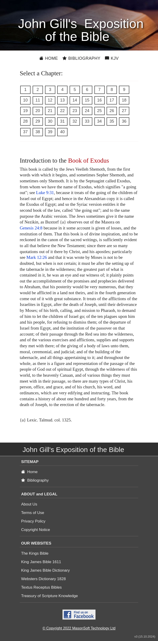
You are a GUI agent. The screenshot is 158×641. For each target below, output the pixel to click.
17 (112, 100)
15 (87, 100)
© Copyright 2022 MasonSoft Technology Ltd (78, 628)
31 (62, 121)
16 (99, 100)
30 (50, 121)
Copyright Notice (35, 530)
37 (25, 132)
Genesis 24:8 (31, 228)
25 (99, 110)
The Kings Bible (34, 553)
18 (124, 100)
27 (124, 110)
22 (62, 110)
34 (99, 121)
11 (37, 100)
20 (37, 110)
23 (74, 110)
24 (87, 110)
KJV (112, 58)
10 (25, 100)
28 (25, 121)
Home (48, 58)
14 (74, 100)
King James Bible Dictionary (45, 570)
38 (37, 132)
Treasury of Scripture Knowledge (49, 596)
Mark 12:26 (36, 257)
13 (62, 100)
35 (112, 121)
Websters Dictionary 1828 (43, 579)
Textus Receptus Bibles (41, 587)
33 (87, 121)
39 (50, 132)
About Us (29, 504)
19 (25, 110)
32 (74, 121)
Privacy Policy (33, 521)
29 (37, 121)
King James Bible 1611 (41, 562)
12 (50, 100)
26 (112, 110)
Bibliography (81, 58)
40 (62, 132)
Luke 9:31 (45, 192)
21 (50, 110)
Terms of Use (32, 513)
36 (124, 121)
